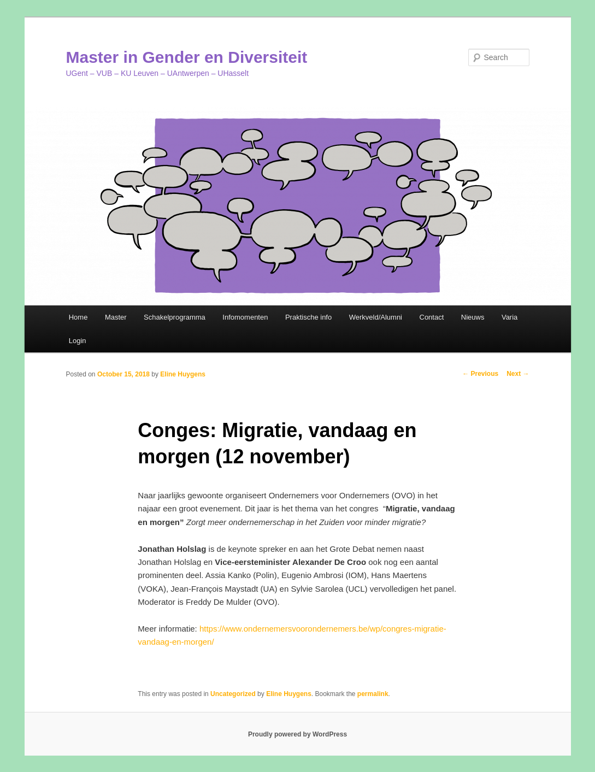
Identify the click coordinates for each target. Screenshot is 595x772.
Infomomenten (245, 317)
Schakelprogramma (174, 317)
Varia (509, 317)
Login (77, 341)
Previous (480, 374)
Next (517, 374)
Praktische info (308, 317)
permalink (372, 694)
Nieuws (473, 317)
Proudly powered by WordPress (297, 734)
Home (78, 317)
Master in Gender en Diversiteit (187, 57)
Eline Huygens (182, 374)
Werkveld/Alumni (375, 317)
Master (116, 317)
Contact (432, 317)
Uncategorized (233, 694)
